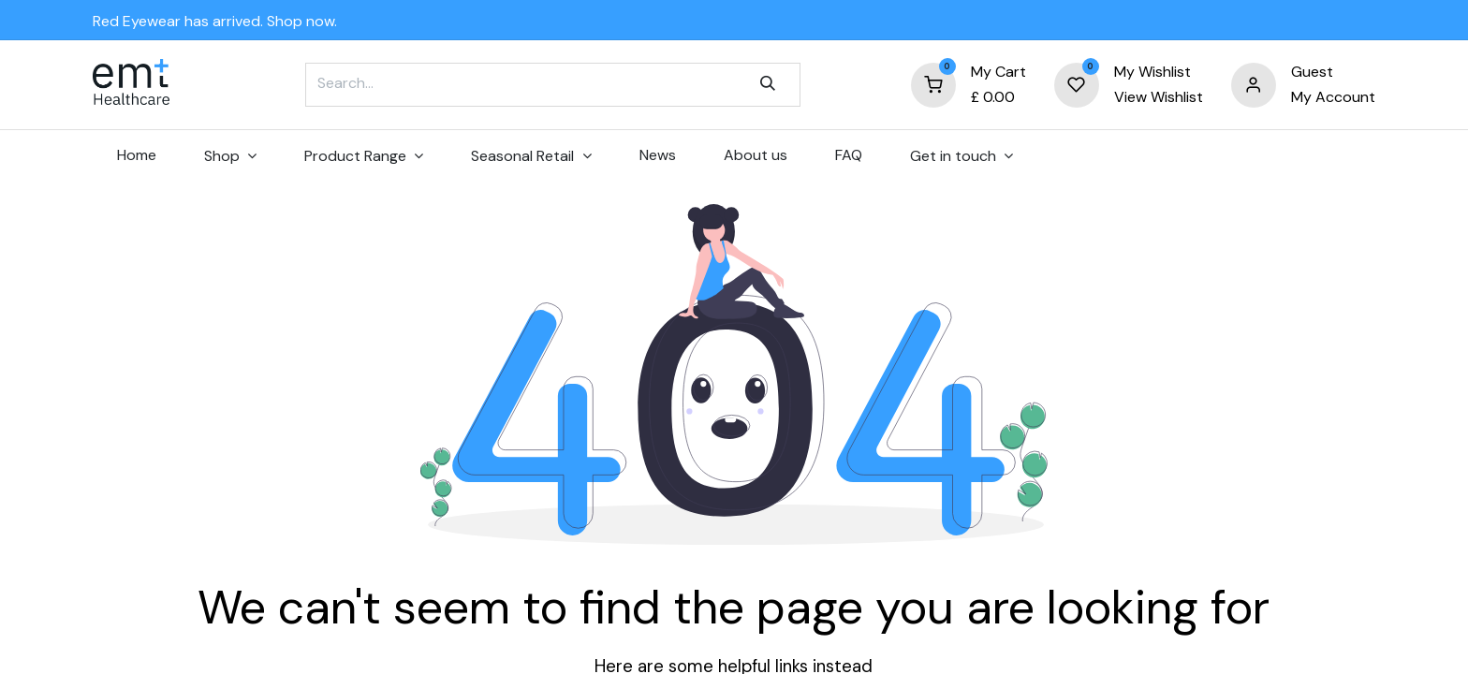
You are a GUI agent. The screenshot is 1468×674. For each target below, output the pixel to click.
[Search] (768, 84)
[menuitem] (136, 155)
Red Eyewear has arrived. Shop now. (215, 21)
